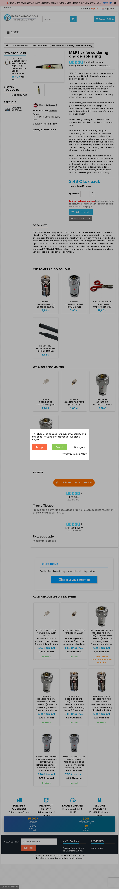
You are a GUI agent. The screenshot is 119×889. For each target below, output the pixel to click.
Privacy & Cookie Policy (74, 454)
